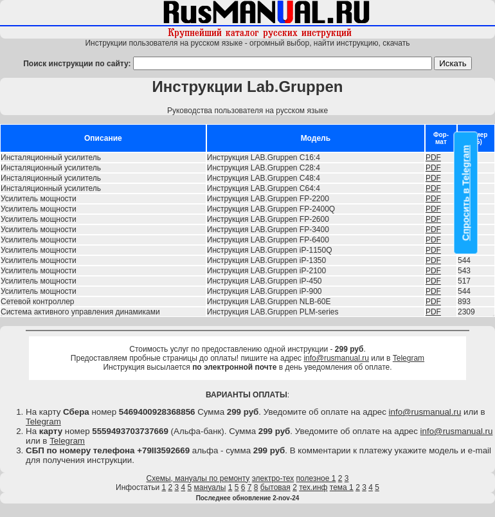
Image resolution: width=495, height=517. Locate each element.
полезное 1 (316, 478)
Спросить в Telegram (466, 193)
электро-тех (273, 478)
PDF (433, 157)
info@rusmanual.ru (336, 358)
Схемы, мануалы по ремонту (198, 478)
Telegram (408, 358)
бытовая (275, 487)
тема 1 (342, 487)
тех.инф (313, 487)
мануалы (210, 487)
